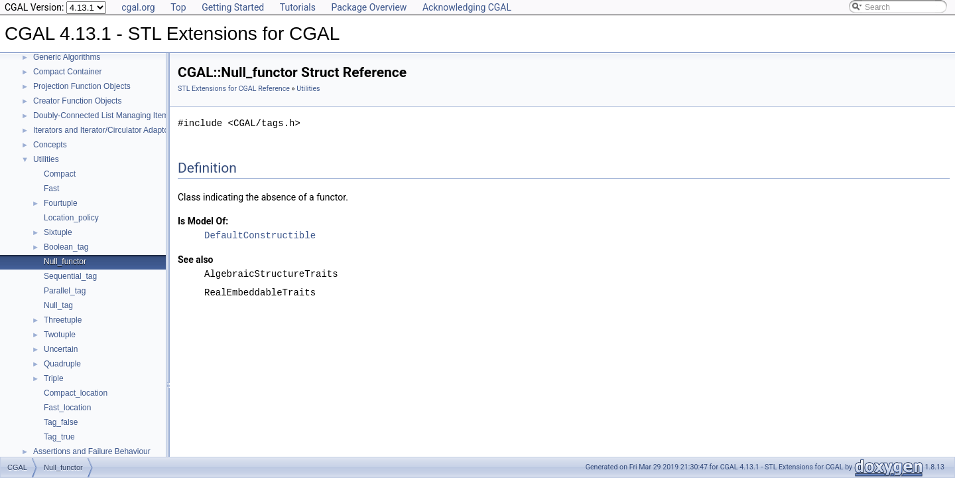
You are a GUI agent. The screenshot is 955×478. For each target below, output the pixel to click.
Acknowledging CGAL (466, 7)
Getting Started (233, 7)
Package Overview (369, 7)
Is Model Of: (203, 221)
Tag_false (61, 422)
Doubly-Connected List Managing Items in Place (118, 115)
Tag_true (59, 436)
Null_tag (58, 305)
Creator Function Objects (77, 101)
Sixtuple (58, 232)
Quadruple (62, 363)
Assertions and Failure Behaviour (92, 451)
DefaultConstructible (260, 235)
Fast (51, 188)
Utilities (46, 159)
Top (178, 7)
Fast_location (67, 407)
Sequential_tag (70, 276)
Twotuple (60, 334)
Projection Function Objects (82, 86)
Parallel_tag (65, 290)
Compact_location (75, 393)
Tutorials (298, 7)
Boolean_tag (66, 247)
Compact (60, 174)
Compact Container (67, 71)
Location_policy (71, 217)
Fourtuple (61, 203)
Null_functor (65, 261)
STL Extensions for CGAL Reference (234, 88)
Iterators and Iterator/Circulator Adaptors (104, 130)
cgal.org (138, 7)
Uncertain (61, 349)
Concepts (50, 144)
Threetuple (63, 320)
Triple (54, 378)
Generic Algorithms (66, 57)
